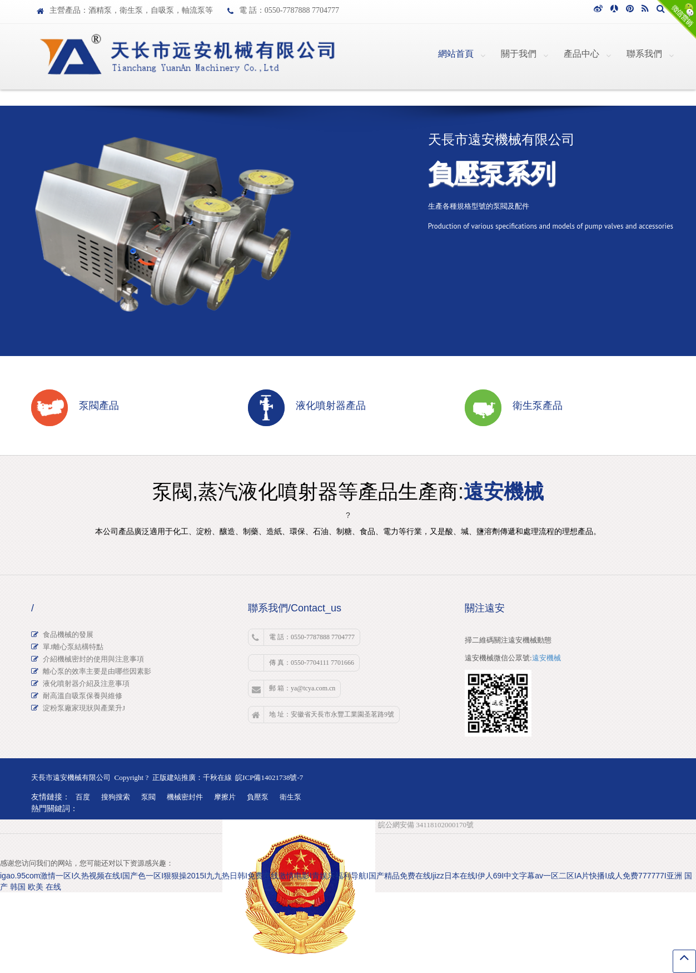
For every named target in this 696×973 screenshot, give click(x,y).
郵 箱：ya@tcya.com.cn (293, 688)
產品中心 (581, 53)
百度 (83, 797)
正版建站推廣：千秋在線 (192, 777)
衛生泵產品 (538, 405)
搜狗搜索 (115, 797)
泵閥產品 (99, 405)
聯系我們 (644, 53)
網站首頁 (456, 53)
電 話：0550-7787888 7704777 (303, 637)
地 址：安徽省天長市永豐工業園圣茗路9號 (323, 714)
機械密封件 (185, 797)
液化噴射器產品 (331, 405)
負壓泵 (258, 797)
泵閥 (148, 797)
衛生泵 (290, 797)
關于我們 (518, 53)
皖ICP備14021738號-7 (269, 777)
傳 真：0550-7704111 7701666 (311, 662)
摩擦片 (225, 797)
